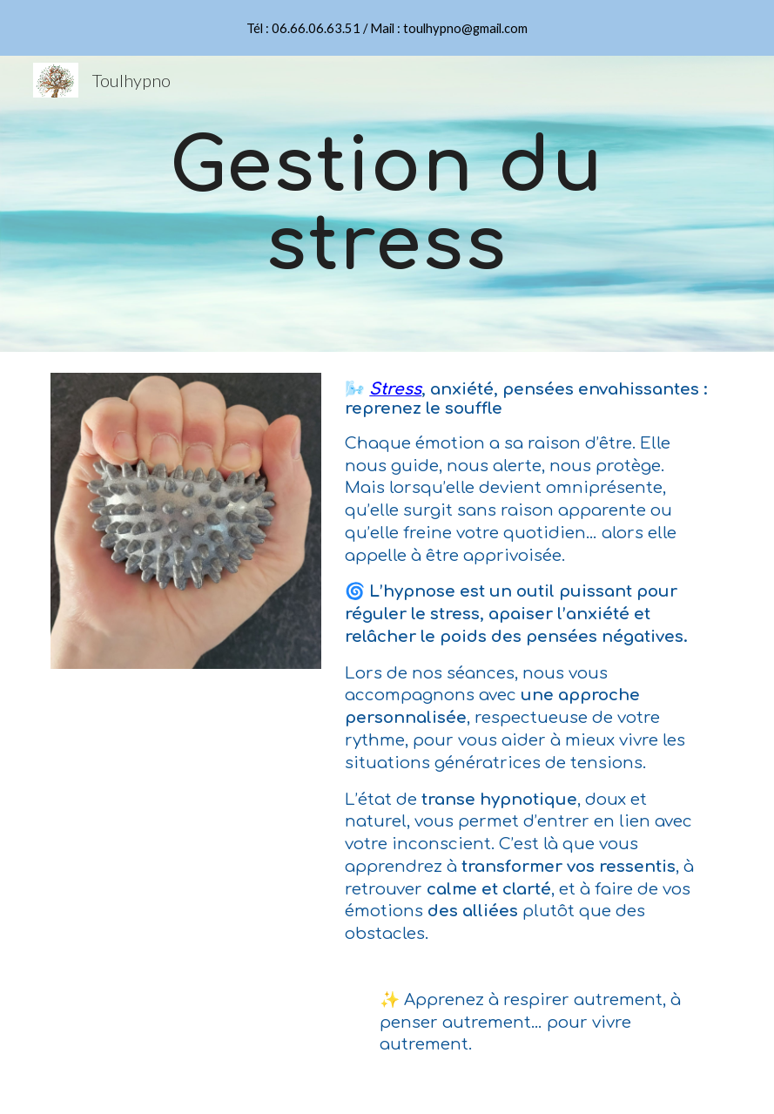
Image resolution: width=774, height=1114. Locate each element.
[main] (387, 204)
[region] (387, 28)
